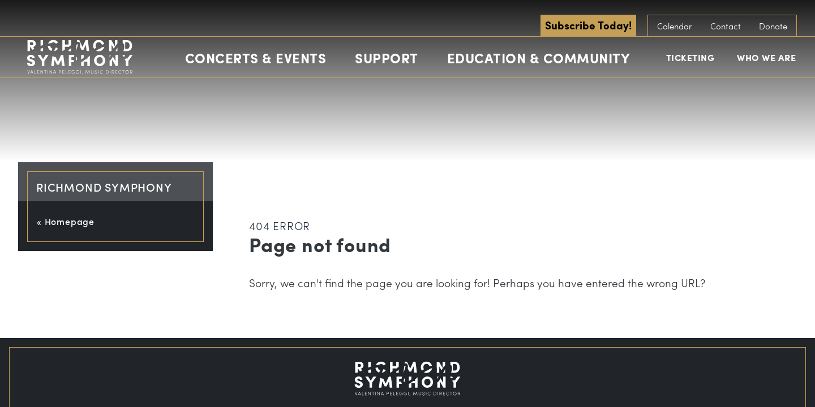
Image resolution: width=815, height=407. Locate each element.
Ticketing (690, 57)
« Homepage (66, 221)
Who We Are (766, 57)
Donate (773, 26)
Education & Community (538, 57)
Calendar (674, 26)
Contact (725, 26)
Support (386, 57)
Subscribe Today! (588, 25)
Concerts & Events (256, 57)
